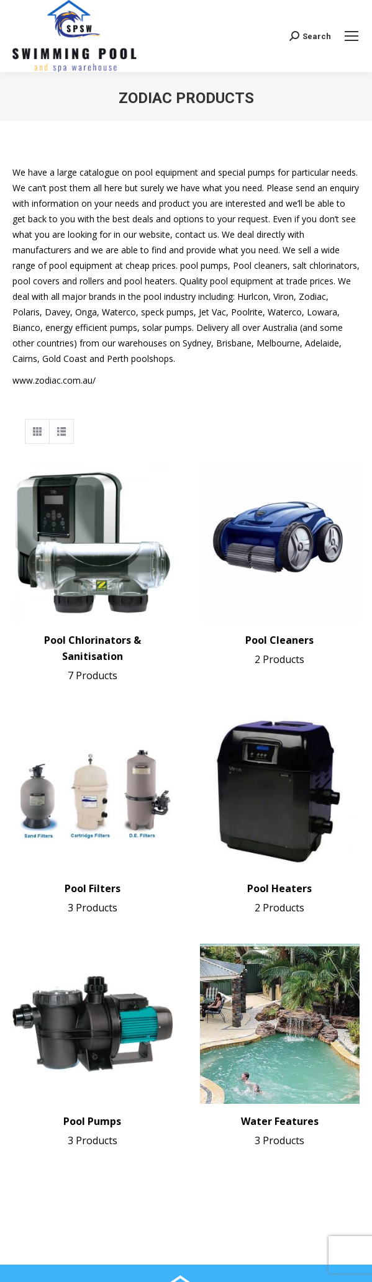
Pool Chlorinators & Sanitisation (92, 658)
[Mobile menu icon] (351, 36)
